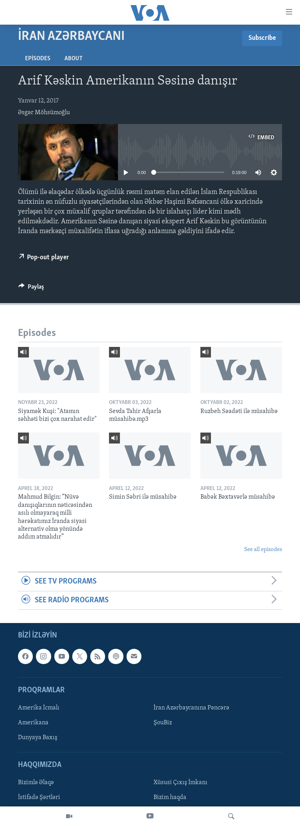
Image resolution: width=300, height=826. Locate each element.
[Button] (31, 288)
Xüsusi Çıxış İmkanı (180, 782)
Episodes (37, 59)
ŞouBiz (163, 723)
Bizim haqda (170, 797)
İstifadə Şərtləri (39, 797)
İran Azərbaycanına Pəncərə (191, 708)
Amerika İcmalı (38, 708)
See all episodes (263, 550)
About (73, 59)
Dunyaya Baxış (37, 737)
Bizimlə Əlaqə (36, 782)
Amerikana (33, 723)
